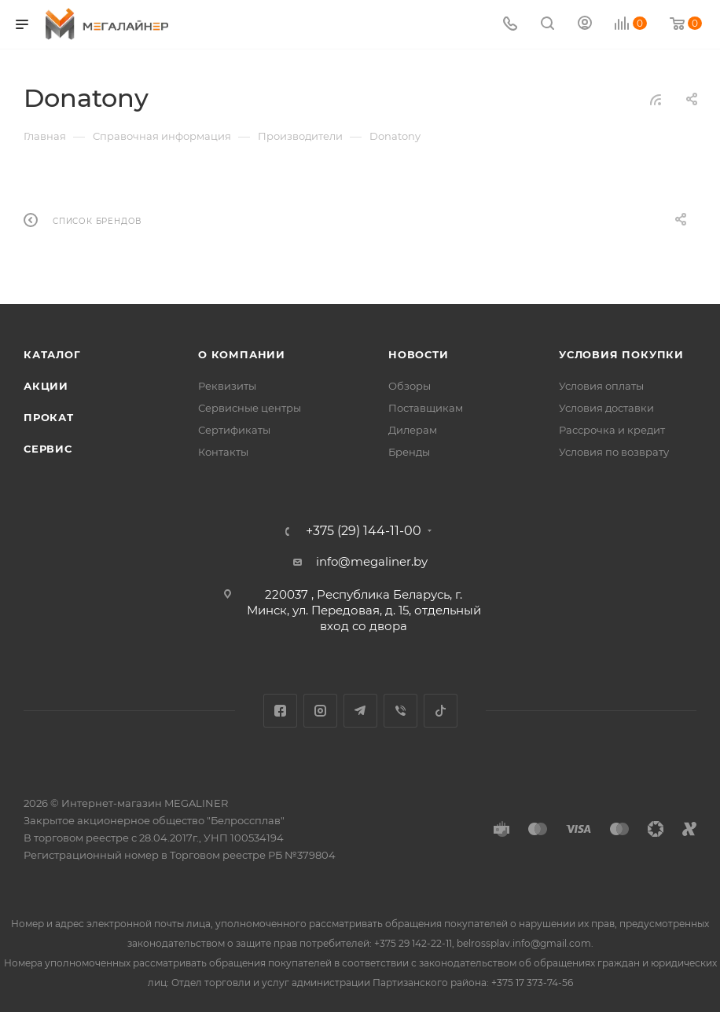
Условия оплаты (601, 386)
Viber (400, 711)
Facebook (280, 711)
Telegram (360, 711)
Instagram (320, 711)
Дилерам (412, 430)
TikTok (440, 711)
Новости (418, 354)
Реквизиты (227, 386)
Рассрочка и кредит (612, 430)
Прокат (49, 417)
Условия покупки (621, 354)
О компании (241, 354)
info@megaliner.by (372, 561)
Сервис (48, 448)
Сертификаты (234, 430)
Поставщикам (425, 408)
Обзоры (409, 386)
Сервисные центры (249, 408)
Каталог (52, 354)
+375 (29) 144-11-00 (363, 531)
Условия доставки (606, 408)
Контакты (223, 452)
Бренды (409, 452)
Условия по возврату (614, 452)
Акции (46, 386)
